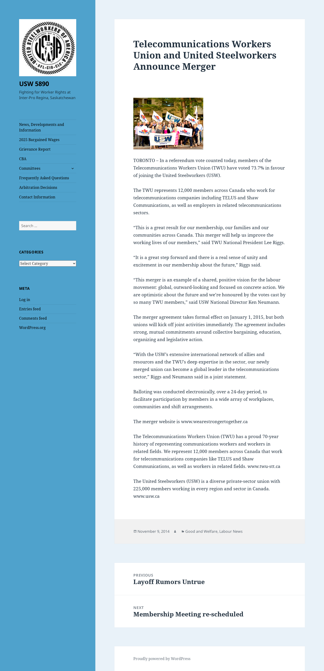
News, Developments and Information (41, 127)
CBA (22, 158)
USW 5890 (34, 83)
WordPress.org (32, 327)
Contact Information (37, 197)
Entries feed (30, 308)
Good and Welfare (201, 531)
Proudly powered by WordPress (161, 658)
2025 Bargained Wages (39, 139)
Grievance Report (35, 149)
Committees (29, 168)
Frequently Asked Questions (44, 177)
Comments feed (33, 318)
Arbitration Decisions (38, 187)
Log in (24, 299)
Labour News (231, 531)
